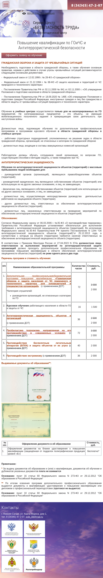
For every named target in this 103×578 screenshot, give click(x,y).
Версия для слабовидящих (41, 13)
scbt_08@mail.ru (34, 517)
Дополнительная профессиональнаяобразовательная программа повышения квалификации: (39, 277)
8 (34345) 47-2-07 (86, 5)
